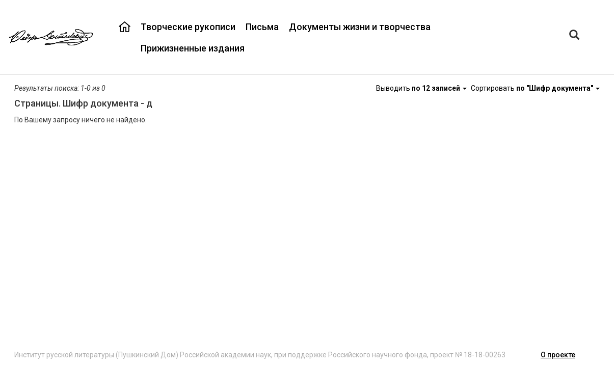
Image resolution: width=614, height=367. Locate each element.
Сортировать (535, 88)
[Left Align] (574, 36)
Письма (262, 26)
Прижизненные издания (193, 48)
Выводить (422, 88)
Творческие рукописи (188, 26)
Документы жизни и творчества (360, 26)
